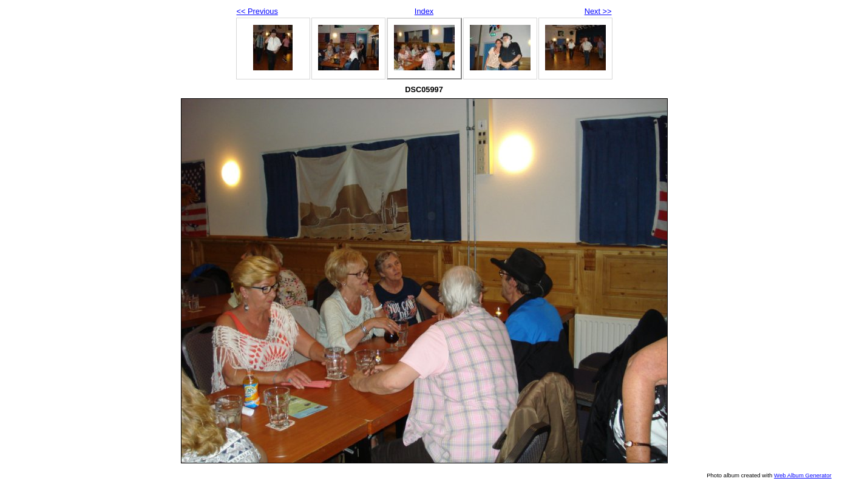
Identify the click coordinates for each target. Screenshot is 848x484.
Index (424, 11)
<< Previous (257, 11)
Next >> (598, 11)
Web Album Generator (803, 475)
